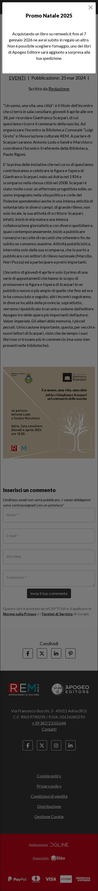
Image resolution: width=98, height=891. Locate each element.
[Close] (91, 7)
